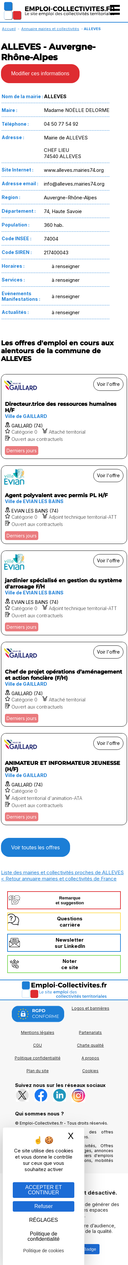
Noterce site (69, 964)
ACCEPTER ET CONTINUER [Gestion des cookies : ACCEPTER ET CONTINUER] (43, 1189)
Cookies (90, 1070)
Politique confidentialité (38, 1058)
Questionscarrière (69, 921)
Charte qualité (90, 1045)
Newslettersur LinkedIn (70, 943)
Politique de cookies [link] (43, 1250)
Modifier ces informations (40, 73)
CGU (37, 1045)
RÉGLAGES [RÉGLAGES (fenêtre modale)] (43, 1220)
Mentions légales (37, 1032)
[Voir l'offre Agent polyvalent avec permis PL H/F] (64, 505)
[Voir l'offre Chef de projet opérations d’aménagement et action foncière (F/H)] (64, 684)
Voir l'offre (108, 384)
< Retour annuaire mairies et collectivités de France (59, 879)
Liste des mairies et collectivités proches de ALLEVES (62, 872)
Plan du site (38, 1070)
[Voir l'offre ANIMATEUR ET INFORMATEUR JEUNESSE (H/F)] (64, 779)
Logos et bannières (90, 1008)
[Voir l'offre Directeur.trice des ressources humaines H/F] (64, 416)
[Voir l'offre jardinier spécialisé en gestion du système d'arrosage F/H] (64, 593)
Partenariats (90, 1032)
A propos (90, 1058)
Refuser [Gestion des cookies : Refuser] (43, 1206)
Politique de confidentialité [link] (43, 1236)
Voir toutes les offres (35, 847)
